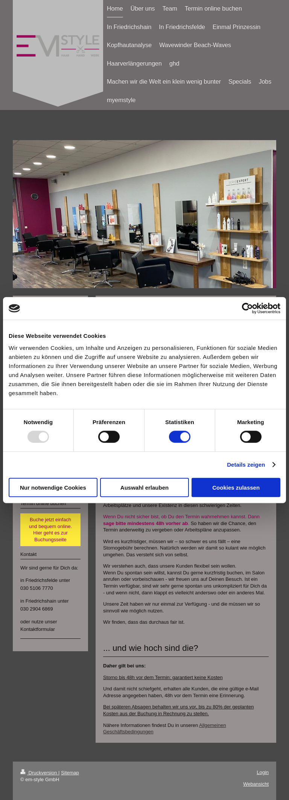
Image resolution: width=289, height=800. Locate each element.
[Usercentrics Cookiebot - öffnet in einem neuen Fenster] (247, 308)
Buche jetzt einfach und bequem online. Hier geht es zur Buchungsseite (50, 529)
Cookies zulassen (236, 487)
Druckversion (39, 773)
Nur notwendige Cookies (53, 487)
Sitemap (70, 773)
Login (263, 772)
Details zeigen (246, 464)
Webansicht (256, 784)
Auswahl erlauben (144, 487)
